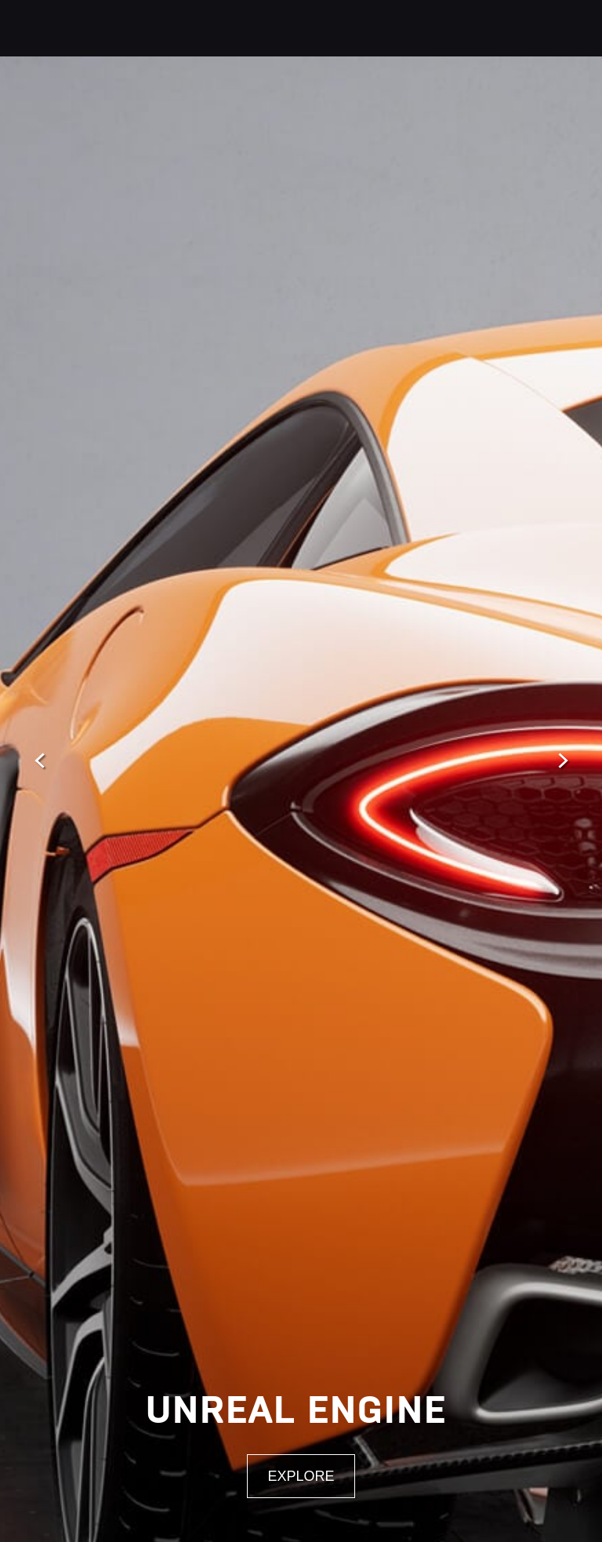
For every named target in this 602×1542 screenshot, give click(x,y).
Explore (300, 1476)
